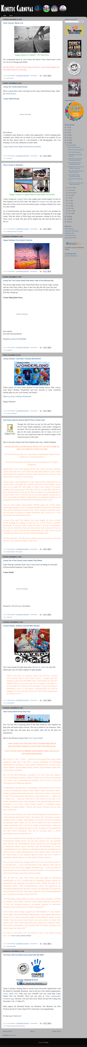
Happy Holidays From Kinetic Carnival (17, 240)
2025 (68, 127)
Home (32, 1031)
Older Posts (56, 1031)
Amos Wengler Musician (71, 238)
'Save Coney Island (35, 738)
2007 (68, 219)
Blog (4, 15)
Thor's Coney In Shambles (13, 165)
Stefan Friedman (11, 552)
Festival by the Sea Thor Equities (15, 231)
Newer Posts (7, 1031)
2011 (68, 137)
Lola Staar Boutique (12, 413)
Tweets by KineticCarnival (71, 256)
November (71, 187)
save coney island (11, 946)
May (69, 203)
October (70, 190)
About (11, 15)
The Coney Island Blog (70, 235)
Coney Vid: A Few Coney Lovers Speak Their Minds (22, 560)
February (70, 211)
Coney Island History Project (72, 231)
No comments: (34, 75)
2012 (68, 135)
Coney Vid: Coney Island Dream (15, 87)
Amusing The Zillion (69, 233)
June (69, 200)
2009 (68, 143)
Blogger (46, 1042)
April (69, 205)
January (70, 213)
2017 (68, 130)
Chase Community (11, 1026)
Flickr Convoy (10, 78)
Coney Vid (9, 158)
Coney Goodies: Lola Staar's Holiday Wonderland (22, 359)
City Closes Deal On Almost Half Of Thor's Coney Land (24, 420)
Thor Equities (19, 552)
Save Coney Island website (21, 936)
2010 (68, 140)
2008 (68, 216)
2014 (68, 132)
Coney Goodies (10, 703)
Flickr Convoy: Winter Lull (13, 23)
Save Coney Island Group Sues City (16, 711)
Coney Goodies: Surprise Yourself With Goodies (21, 626)
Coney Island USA (10, 994)
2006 (68, 222)
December (71, 145)
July (69, 198)
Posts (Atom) (13, 1035)
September (71, 193)
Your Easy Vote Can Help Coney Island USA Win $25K (23, 955)
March (70, 208)
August (70, 195)
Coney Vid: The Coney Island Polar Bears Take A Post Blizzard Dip (28, 280)
